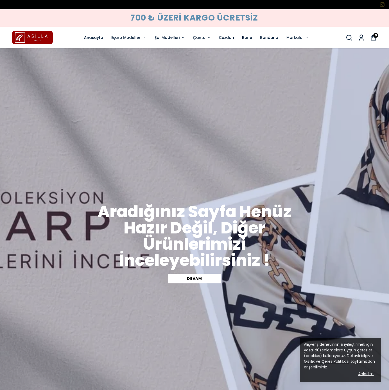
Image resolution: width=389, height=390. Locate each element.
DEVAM (194, 278)
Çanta (202, 37)
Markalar (297, 37)
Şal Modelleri (170, 37)
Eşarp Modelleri (128, 37)
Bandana (269, 37)
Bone (247, 37)
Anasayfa (93, 37)
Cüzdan (226, 37)
